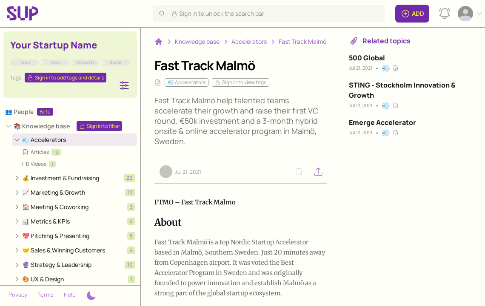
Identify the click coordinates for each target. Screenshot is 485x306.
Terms (45, 294)
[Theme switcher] (91, 296)
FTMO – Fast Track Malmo (194, 202)
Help (70, 294)
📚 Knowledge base (42, 126)
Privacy (18, 294)
